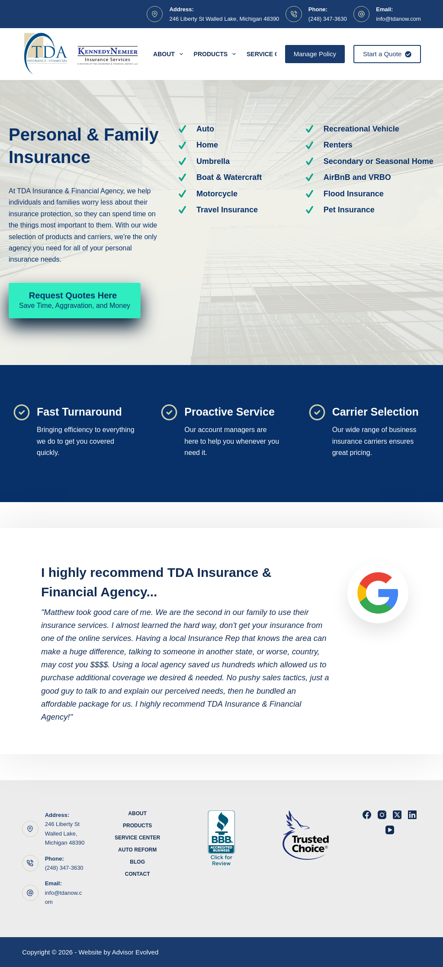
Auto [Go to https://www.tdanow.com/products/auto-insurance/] (205, 129)
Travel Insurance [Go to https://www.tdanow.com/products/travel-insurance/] (227, 209)
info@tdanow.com (398, 19)
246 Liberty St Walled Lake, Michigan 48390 (224, 19)
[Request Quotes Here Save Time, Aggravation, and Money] (75, 300)
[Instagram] (382, 814)
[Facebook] (367, 814)
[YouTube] (389, 830)
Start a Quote (387, 54)
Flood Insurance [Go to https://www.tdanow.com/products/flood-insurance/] (354, 193)
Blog (137, 862)
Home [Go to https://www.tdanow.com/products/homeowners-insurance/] (207, 145)
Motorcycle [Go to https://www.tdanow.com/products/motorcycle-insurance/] (217, 193)
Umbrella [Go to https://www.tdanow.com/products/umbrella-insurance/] (213, 161)
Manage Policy (315, 54)
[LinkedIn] (412, 814)
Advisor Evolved (135, 952)
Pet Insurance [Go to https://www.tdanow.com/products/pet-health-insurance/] (349, 209)
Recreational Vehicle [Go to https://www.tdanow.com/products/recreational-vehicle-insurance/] (361, 129)
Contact (137, 874)
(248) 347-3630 (327, 19)
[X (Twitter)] (397, 814)
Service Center (137, 838)
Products (216, 54)
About (169, 54)
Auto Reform (137, 850)
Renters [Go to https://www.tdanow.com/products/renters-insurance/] (338, 145)
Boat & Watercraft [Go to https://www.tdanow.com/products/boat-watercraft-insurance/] (229, 177)
